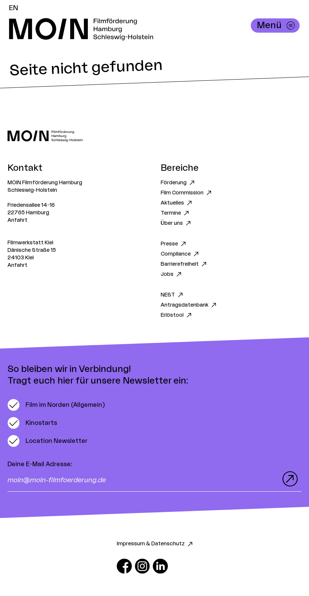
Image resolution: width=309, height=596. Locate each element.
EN (13, 8)
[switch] (56, 405)
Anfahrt (17, 220)
